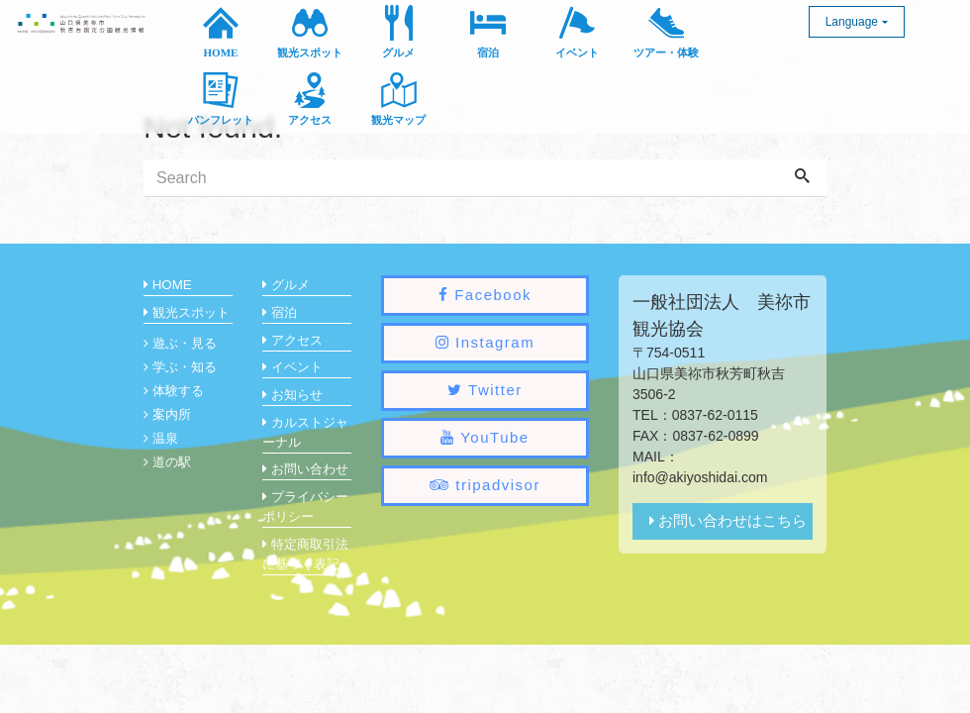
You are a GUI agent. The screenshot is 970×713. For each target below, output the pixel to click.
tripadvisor (485, 484)
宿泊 (279, 312)
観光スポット (187, 312)
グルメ (286, 284)
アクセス (292, 340)
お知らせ (292, 394)
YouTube (484, 437)
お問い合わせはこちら (728, 520)
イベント (292, 366)
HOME (168, 284)
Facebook (485, 294)
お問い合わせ (305, 468)
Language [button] (851, 22)
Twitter (485, 389)
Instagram (485, 342)
